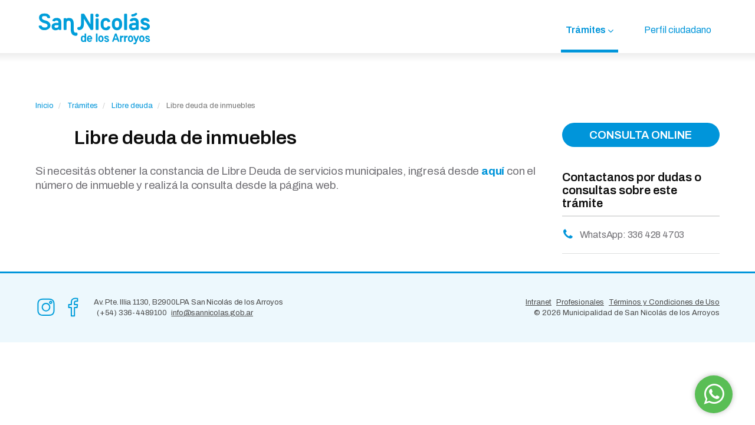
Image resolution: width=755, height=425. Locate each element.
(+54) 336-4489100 (132, 313)
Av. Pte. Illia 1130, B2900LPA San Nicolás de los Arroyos (188, 302)
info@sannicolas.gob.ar (212, 313)
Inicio (44, 106)
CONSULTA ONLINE (640, 135)
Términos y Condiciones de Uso (664, 302)
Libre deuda (132, 106)
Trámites (586, 30)
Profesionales (580, 302)
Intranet (539, 302)
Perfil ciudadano (677, 30)
